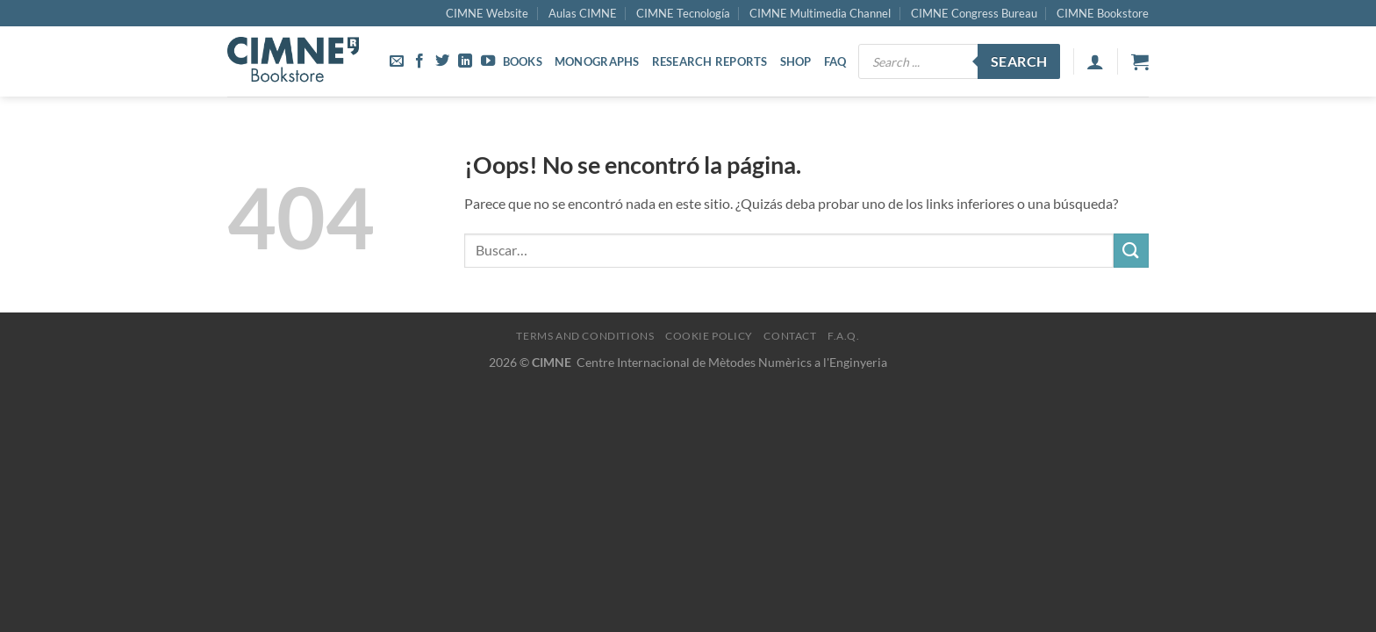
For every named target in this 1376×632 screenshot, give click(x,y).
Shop (796, 61)
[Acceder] (1095, 61)
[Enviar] (1131, 250)
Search (1019, 61)
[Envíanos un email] (397, 61)
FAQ (835, 61)
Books (522, 61)
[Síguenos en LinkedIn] (465, 61)
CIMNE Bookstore (1103, 13)
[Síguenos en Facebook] (419, 61)
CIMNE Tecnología (683, 13)
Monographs (597, 61)
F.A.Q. (844, 335)
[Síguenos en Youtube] (488, 61)
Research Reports (710, 61)
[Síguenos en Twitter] (442, 61)
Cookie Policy (709, 335)
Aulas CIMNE (582, 13)
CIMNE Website (487, 13)
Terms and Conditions (585, 335)
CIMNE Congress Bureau (974, 13)
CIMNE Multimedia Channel (820, 13)
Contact (789, 335)
